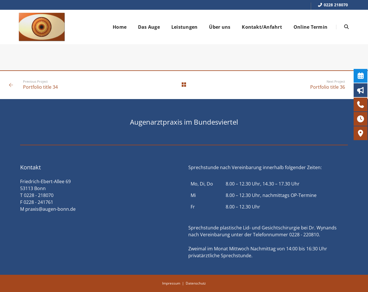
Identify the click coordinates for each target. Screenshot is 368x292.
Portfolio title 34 (40, 87)
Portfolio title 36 (327, 87)
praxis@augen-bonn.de (50, 209)
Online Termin (310, 27)
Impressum (171, 283)
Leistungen (184, 27)
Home (119, 27)
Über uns (219, 27)
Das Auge (149, 27)
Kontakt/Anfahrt (262, 27)
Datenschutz (196, 283)
